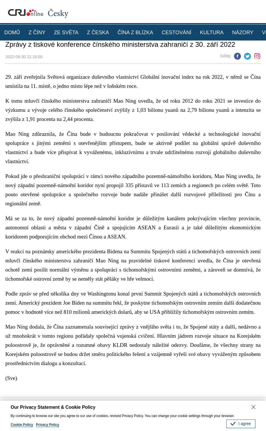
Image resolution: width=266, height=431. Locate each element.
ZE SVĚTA (66, 32)
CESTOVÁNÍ (177, 32)
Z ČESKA (98, 32)
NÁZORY (242, 32)
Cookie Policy (22, 425)
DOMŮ (12, 32)
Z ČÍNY (37, 32)
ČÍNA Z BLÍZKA (135, 32)
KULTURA (211, 32)
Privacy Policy (47, 425)
